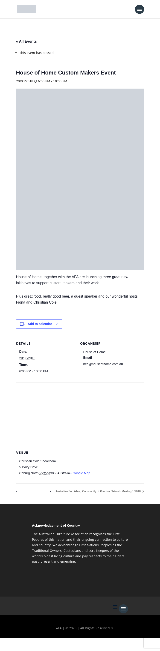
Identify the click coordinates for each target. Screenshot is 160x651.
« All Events (26, 41)
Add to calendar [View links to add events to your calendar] (40, 324)
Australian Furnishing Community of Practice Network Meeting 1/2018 (98, 491)
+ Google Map (80, 473)
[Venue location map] (80, 415)
